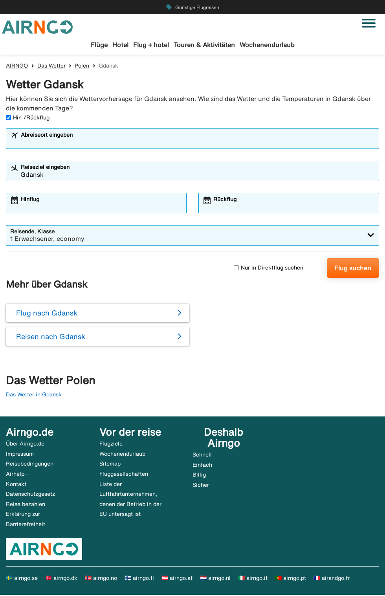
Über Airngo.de (25, 444)
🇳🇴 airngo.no (101, 579)
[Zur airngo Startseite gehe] (37, 26)
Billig (199, 476)
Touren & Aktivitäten (204, 45)
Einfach (202, 465)
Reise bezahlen (25, 505)
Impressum (20, 454)
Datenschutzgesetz (30, 495)
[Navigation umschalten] (369, 23)
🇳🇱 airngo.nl (215, 579)
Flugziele (111, 444)
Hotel (120, 45)
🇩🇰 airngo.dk (61, 579)
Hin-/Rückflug (28, 118)
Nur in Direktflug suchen (268, 268)
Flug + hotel (151, 45)
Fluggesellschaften (123, 474)
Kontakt (16, 485)
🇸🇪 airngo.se (22, 579)
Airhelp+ (17, 474)
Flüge (99, 45)
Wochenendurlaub (267, 45)
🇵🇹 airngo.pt (290, 579)
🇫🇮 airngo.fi (139, 579)
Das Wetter (51, 66)
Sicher (200, 485)
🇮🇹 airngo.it (253, 579)
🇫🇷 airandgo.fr (332, 579)
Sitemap (110, 465)
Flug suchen (352, 269)
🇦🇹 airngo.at (176, 579)
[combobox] (197, 143)
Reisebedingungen (29, 465)
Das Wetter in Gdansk (34, 395)
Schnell (202, 455)
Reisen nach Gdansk (50, 337)
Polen (82, 66)
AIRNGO (17, 66)
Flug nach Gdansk (46, 313)
